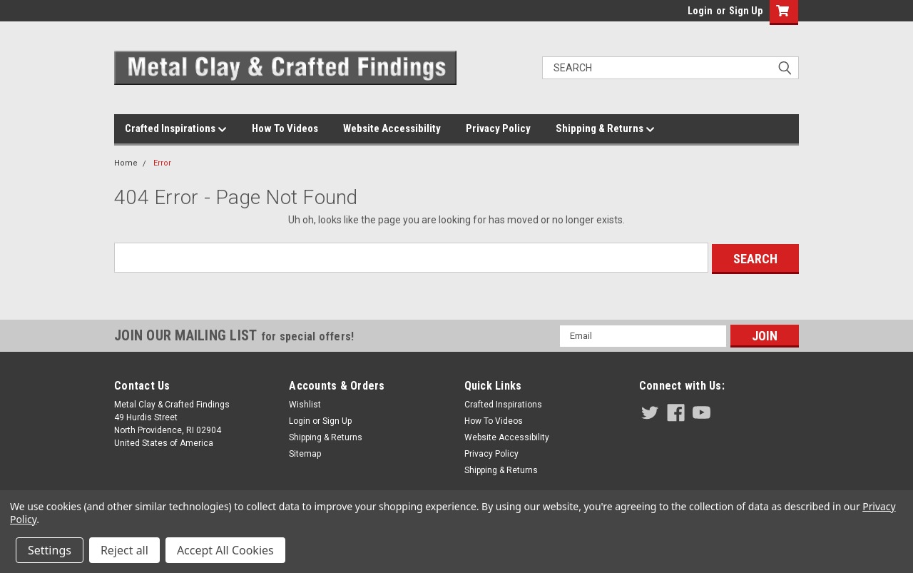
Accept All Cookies (225, 550)
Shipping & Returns (605, 129)
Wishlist (305, 403)
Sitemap (305, 452)
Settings (49, 550)
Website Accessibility (392, 128)
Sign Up (745, 10)
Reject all (124, 550)
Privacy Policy (498, 128)
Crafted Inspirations (176, 129)
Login (700, 10)
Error (162, 163)
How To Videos (285, 128)
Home (126, 163)
